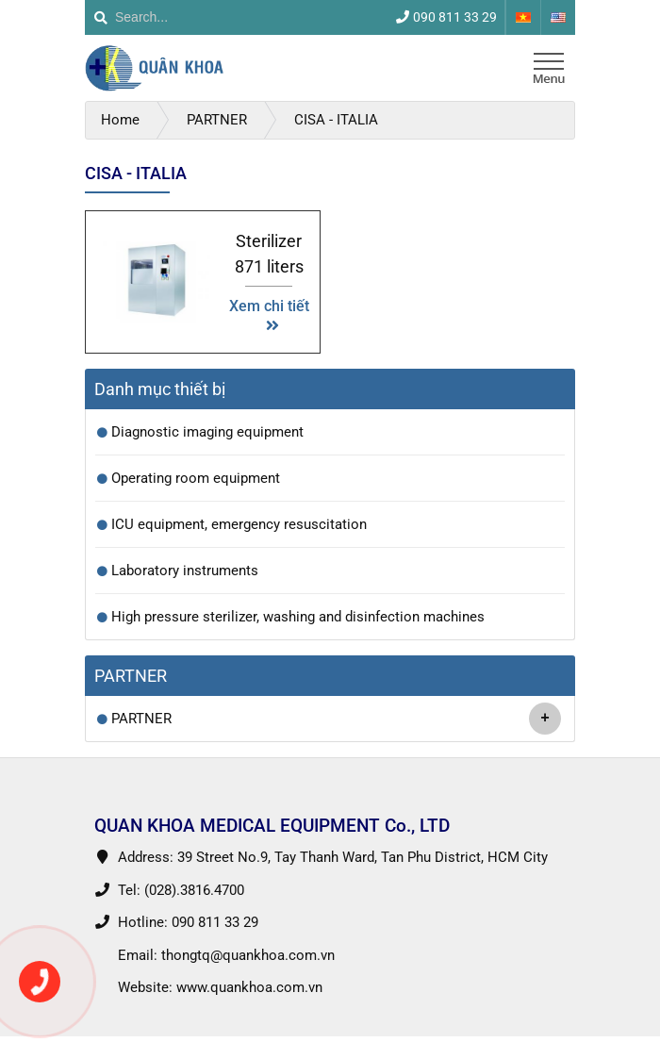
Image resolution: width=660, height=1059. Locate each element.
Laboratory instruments (184, 570)
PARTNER (336, 719)
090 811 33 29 (215, 922)
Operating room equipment (195, 478)
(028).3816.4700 (194, 890)
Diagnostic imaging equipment (207, 431)
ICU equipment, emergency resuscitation (239, 524)
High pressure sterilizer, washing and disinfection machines (298, 616)
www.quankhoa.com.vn (249, 987)
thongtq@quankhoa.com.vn (248, 955)
